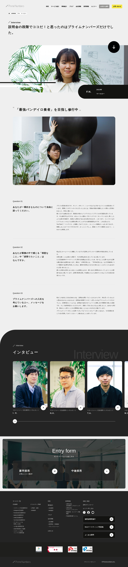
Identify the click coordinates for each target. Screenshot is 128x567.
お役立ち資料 (104, 6)
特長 (47, 6)
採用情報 (86, 6)
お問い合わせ (117, 6)
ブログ (71, 6)
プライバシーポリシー (90, 562)
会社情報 (78, 6)
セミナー (94, 6)
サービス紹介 (55, 6)
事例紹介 (64, 6)
